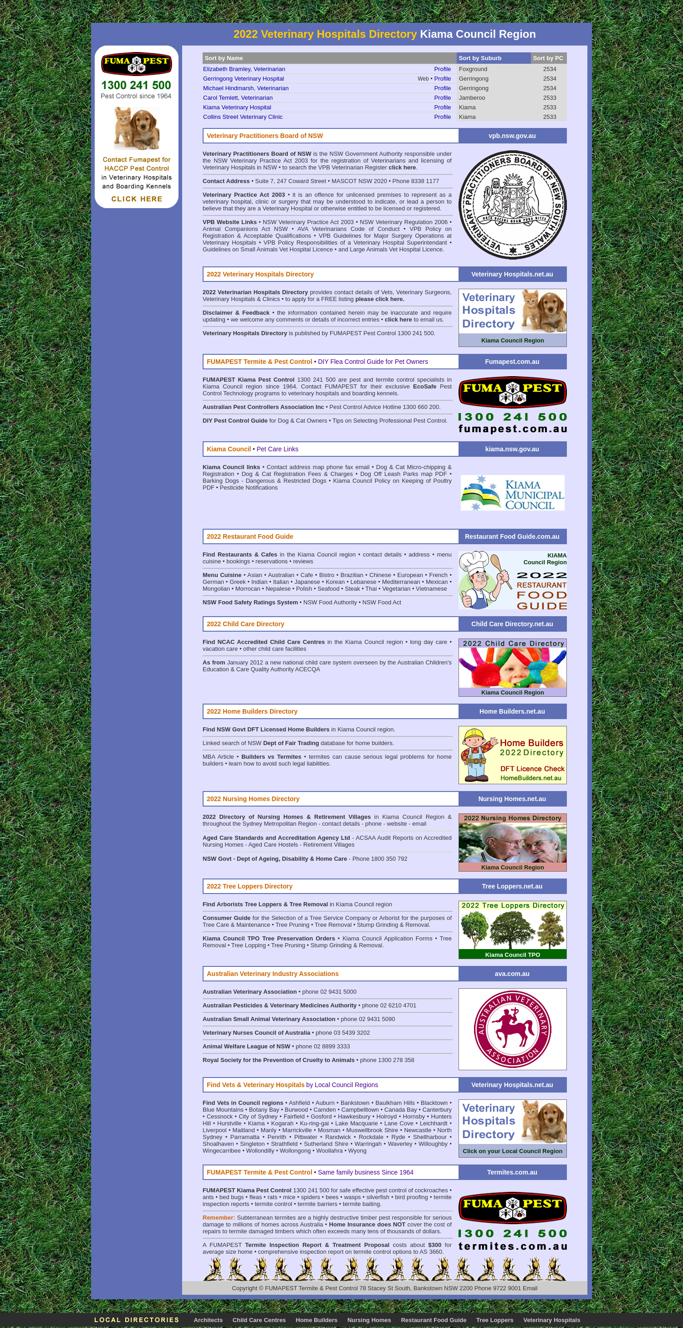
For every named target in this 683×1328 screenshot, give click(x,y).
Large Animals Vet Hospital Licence (396, 249)
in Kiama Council (332, 729)
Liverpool (215, 1130)
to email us (413, 319)
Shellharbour (430, 1137)
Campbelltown (360, 1109)
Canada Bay (400, 1109)
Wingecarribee (222, 1150)
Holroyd (387, 1116)
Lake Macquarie (356, 1123)
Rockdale (371, 1137)
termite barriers (317, 1203)
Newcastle (417, 1130)
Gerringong (474, 78)
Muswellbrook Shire (372, 1130)
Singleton (252, 1143)
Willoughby (433, 1143)
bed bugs (231, 1197)
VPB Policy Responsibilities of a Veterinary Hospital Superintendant (355, 242)
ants (208, 1197)
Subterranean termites (266, 1217)
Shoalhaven (218, 1143)
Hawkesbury (354, 1116)
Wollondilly (260, 1150)
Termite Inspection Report (283, 1244)
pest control (391, 1190)
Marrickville (297, 1130)
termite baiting (361, 1203)
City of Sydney (258, 1116)
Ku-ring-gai (314, 1123)
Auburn (325, 1102)
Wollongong (295, 1150)
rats (272, 1197)
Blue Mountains (223, 1109)
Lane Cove (398, 1123)
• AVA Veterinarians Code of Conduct (347, 228)
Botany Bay (264, 1109)
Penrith (277, 1137)
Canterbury (437, 1109)
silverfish (378, 1197)
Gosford (321, 1116)
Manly (269, 1130)
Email (530, 1288)
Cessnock (220, 1116)
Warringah (368, 1143)
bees (332, 1197)
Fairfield (294, 1116)
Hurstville (229, 1123)
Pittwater (305, 1137)
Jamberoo (472, 97)
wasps (352, 1197)
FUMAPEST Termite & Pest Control (312, 1288)
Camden (325, 1109)
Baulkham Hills (395, 1102)
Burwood (296, 1109)
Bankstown (355, 1102)
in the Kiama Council (277, 554)
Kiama (467, 107)
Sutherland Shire (326, 1143)
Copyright (244, 1288)
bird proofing (411, 1197)
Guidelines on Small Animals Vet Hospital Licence (268, 249)
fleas (256, 1197)
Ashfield (299, 1102)
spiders (310, 1197)
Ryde (398, 1137)
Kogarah (282, 1123)
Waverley (400, 1143)
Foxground (473, 69)
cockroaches (431, 1190)
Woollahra (329, 1150)
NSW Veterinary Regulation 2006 (404, 222)
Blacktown (434, 1102)
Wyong (357, 1150)
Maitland (244, 1130)
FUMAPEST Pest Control (363, 333)
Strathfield (284, 1143)
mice (289, 1197)
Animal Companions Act (236, 228)
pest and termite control (381, 379)
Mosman (329, 1130)
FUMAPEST (225, 1244)
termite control (273, 1203)
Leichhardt (434, 1123)
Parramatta (245, 1137)
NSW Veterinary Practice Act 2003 (308, 222)
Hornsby (414, 1116)
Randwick (338, 1137)
